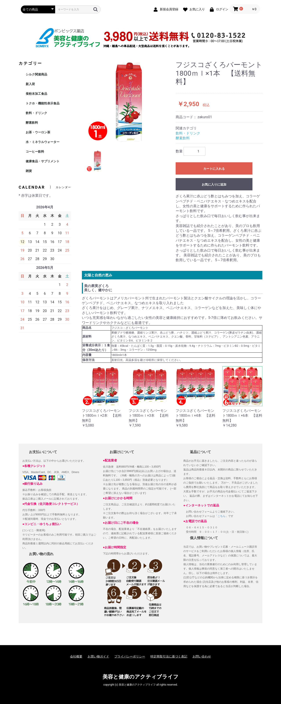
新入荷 (30, 84)
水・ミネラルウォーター (42, 142)
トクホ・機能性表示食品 (42, 103)
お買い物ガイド (98, 656)
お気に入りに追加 (214, 184)
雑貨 (29, 171)
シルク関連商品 (36, 74)
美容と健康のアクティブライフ (140, 677)
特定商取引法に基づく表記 (168, 656)
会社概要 (76, 656)
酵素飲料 (32, 122)
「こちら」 (221, 516)
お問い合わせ (202, 656)
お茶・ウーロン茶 (38, 132)
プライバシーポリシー (129, 656)
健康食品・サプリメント (42, 161)
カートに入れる (214, 168)
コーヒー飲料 (35, 151)
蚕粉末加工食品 (36, 93)
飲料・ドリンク (36, 113)
